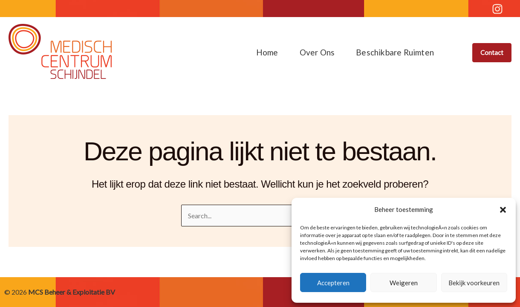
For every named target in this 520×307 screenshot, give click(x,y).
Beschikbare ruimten (395, 52)
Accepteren (333, 283)
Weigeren (404, 283)
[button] (503, 210)
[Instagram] (497, 8)
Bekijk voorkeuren (474, 283)
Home (267, 52)
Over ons (317, 52)
